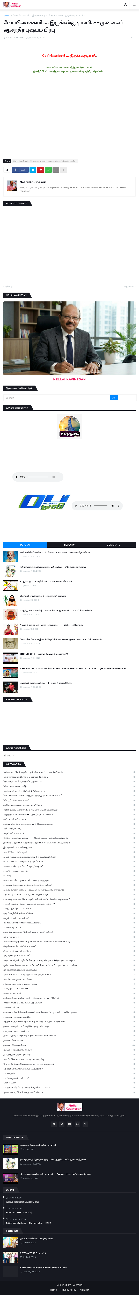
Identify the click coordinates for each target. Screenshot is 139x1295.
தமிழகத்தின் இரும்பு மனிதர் (69, 1055)
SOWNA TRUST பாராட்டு (19, 1212)
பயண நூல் (69, 1073)
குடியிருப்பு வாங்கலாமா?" (69, 956)
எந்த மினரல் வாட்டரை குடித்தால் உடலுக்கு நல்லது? (69, 904)
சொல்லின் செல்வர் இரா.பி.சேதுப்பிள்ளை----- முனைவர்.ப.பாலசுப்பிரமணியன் (61, 639)
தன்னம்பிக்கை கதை (69, 1040)
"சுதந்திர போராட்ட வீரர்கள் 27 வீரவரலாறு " (69, 791)
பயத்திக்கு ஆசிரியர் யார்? (69, 1078)
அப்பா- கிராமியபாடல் (69, 819)
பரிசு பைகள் (69, 1083)
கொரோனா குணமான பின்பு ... (69, 979)
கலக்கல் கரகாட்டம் (69, 927)
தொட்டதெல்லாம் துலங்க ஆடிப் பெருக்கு (69, 1059)
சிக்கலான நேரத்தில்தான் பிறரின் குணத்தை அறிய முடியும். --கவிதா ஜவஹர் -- (69, 1012)
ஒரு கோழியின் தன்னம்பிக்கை (69, 913)
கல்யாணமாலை (69, 937)
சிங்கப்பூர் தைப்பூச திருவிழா (69, 1017)
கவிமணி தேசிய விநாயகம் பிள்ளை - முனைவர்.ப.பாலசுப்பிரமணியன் (55, 552)
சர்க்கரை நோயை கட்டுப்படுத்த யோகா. (69, 1003)
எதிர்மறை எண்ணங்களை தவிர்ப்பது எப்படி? (69, 894)
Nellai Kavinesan (33, 182)
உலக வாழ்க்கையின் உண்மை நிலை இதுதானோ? (69, 885)
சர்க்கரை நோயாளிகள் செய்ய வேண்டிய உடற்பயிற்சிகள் (69, 998)
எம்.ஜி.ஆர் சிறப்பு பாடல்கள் (69, 908)
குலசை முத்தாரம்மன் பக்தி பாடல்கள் (38, 1145)
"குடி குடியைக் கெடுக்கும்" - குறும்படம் (69, 781)
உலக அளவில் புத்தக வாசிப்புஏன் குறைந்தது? (69, 880)
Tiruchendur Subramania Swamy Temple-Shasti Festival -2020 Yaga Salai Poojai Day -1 (73, 668)
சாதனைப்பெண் (69, 1007)
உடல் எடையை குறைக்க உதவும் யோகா (69, 861)
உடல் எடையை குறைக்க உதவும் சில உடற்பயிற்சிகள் (69, 857)
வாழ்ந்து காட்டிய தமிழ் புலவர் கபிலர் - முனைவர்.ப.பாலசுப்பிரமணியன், (56, 610)
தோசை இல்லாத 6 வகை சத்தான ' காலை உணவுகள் (69, 1064)
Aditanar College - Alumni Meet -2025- (29, 1223)
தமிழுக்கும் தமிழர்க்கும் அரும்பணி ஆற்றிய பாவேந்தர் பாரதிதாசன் (53, 567)
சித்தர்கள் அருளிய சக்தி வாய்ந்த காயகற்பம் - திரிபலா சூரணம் (69, 1022)
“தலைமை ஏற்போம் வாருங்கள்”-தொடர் (69, 1092)
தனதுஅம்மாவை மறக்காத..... (69, 1031)
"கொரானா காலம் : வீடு (69, 786)
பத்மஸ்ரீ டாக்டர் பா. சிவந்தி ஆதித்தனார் (69, 1069)
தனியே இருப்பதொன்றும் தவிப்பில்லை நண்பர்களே (69, 1036)
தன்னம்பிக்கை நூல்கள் (69, 1045)
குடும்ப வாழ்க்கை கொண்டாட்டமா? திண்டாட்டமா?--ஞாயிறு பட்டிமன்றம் (69, 965)
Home (53, 1289)
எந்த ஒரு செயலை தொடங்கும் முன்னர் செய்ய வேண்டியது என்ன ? (69, 899)
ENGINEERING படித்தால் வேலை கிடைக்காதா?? (44, 654)
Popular (25, 544)
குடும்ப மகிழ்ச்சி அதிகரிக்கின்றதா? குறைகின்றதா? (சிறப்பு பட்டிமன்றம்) (69, 960)
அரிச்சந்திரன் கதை (69, 828)
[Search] (57, 397)
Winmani (78, 1284)
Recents (69, 544)
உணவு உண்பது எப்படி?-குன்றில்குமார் (69, 866)
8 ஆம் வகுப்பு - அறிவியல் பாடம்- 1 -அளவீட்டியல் (46, 581)
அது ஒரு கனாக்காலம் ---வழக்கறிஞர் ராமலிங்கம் (69, 814)
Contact (84, 1289)
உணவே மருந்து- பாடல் (69, 871)
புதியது (8, 286)
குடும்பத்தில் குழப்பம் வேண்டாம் (69, 970)
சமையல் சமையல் (69, 993)
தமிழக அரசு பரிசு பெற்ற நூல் (69, 1050)
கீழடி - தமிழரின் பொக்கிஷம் (69, 951)
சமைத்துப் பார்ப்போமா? (69, 988)
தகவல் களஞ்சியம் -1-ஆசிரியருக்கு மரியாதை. (69, 1026)
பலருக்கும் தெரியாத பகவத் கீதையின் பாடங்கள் (69, 1087)
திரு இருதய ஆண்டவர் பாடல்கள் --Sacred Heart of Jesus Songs (55, 1174)
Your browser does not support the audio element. (37, 477)
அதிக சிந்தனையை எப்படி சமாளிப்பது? (69, 805)
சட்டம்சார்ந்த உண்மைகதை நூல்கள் (69, 984)
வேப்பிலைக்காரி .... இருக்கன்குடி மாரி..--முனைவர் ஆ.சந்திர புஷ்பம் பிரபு (49, 15)
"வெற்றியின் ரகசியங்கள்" (69, 800)
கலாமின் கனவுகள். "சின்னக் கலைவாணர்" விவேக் (69, 932)
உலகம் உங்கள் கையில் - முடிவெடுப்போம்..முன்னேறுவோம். (69, 890)
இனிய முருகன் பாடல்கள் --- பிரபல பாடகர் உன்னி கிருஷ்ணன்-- (69, 838)
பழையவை (128, 286)
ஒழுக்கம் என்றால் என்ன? (69, 918)
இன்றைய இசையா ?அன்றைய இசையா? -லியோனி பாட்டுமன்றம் (69, 843)
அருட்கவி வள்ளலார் (69, 833)
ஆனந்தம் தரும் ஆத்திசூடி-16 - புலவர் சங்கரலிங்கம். (46, 683)
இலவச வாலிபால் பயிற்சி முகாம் (22, 1201)
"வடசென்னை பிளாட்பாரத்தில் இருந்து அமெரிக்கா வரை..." (69, 796)
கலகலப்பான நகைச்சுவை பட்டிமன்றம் (69, 923)
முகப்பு (7, 15)
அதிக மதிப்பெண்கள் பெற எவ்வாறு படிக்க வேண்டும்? (69, 810)
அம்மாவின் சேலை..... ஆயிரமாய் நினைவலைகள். (69, 824)
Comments (113, 544)
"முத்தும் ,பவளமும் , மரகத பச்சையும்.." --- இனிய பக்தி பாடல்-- (52, 625)
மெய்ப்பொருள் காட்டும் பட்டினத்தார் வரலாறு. (43, 596)
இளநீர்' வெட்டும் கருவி (69, 852)
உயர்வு (69, 876)
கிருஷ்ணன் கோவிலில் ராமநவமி (69, 946)
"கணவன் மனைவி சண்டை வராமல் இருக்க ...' (69, 777)
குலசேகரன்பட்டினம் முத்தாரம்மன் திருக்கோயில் (69, 974)
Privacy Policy (68, 1289)
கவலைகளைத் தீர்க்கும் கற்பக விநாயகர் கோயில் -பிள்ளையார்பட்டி (69, 942)
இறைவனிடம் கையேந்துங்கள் (69, 847)
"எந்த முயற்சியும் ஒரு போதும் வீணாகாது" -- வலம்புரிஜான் (69, 772)
